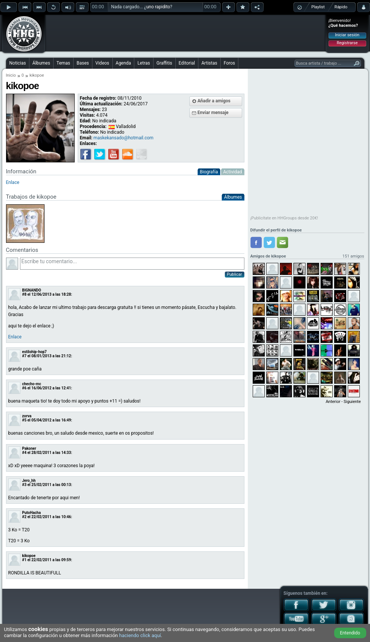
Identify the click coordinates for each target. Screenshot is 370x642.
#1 (24, 560)
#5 (24, 420)
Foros (229, 63)
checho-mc (31, 384)
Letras (143, 63)
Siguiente (352, 401)
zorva (27, 416)
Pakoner (29, 448)
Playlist (318, 7)
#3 (24, 485)
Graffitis (164, 63)
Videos (102, 63)
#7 (24, 356)
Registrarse (347, 42)
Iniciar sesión (347, 34)
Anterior (332, 401)
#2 (24, 517)
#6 (24, 388)
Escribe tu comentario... (132, 264)
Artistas (209, 63)
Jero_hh (29, 480)
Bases (83, 63)
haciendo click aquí (140, 635)
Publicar (234, 274)
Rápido (341, 7)
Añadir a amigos (214, 100)
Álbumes (41, 63)
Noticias (17, 63)
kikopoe (29, 556)
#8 (24, 294)
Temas (63, 63)
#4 (24, 453)
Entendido (350, 633)
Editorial (187, 63)
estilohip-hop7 (34, 352)
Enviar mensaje (213, 112)
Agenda (123, 63)
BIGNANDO (31, 290)
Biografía (209, 171)
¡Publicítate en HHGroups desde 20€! (284, 218)
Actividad (232, 171)
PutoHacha (31, 513)
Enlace (15, 337)
